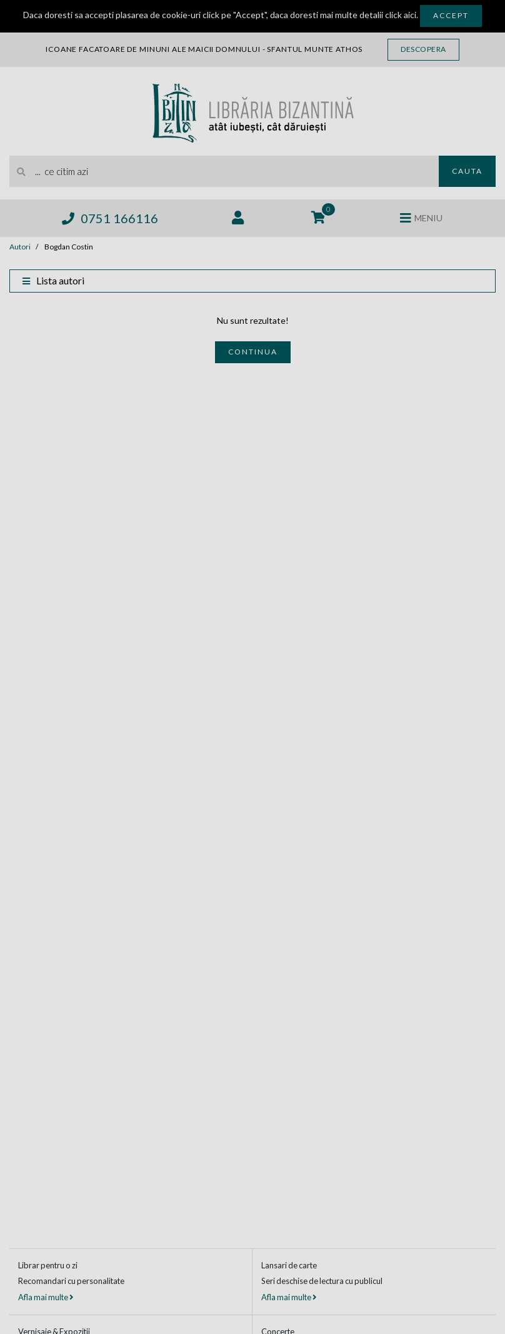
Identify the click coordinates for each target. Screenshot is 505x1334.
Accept (451, 15)
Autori (20, 246)
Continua (253, 351)
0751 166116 (110, 218)
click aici (400, 14)
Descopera (423, 49)
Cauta (467, 171)
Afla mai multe (45, 1297)
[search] (224, 171)
